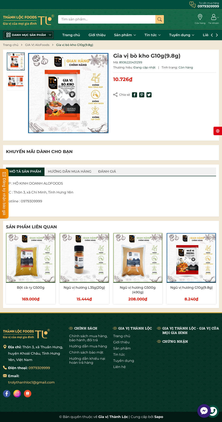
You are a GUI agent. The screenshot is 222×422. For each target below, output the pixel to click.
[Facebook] (6, 393)
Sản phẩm (125, 35)
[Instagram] (17, 393)
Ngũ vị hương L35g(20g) (84, 288)
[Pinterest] (141, 94)
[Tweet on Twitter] (149, 94)
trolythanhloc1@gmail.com (31, 382)
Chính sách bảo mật (86, 352)
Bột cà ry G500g (30, 288)
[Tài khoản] (213, 19)
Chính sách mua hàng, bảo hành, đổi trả (88, 338)
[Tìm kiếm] (159, 19)
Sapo (158, 417)
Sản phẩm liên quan (31, 226)
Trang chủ (71, 35)
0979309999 (39, 368)
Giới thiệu (97, 35)
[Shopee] (27, 393)
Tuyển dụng (181, 35)
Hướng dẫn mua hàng (88, 346)
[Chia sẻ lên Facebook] (134, 94)
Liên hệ (119, 367)
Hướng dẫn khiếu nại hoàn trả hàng (87, 361)
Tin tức (153, 35)
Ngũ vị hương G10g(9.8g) (191, 288)
